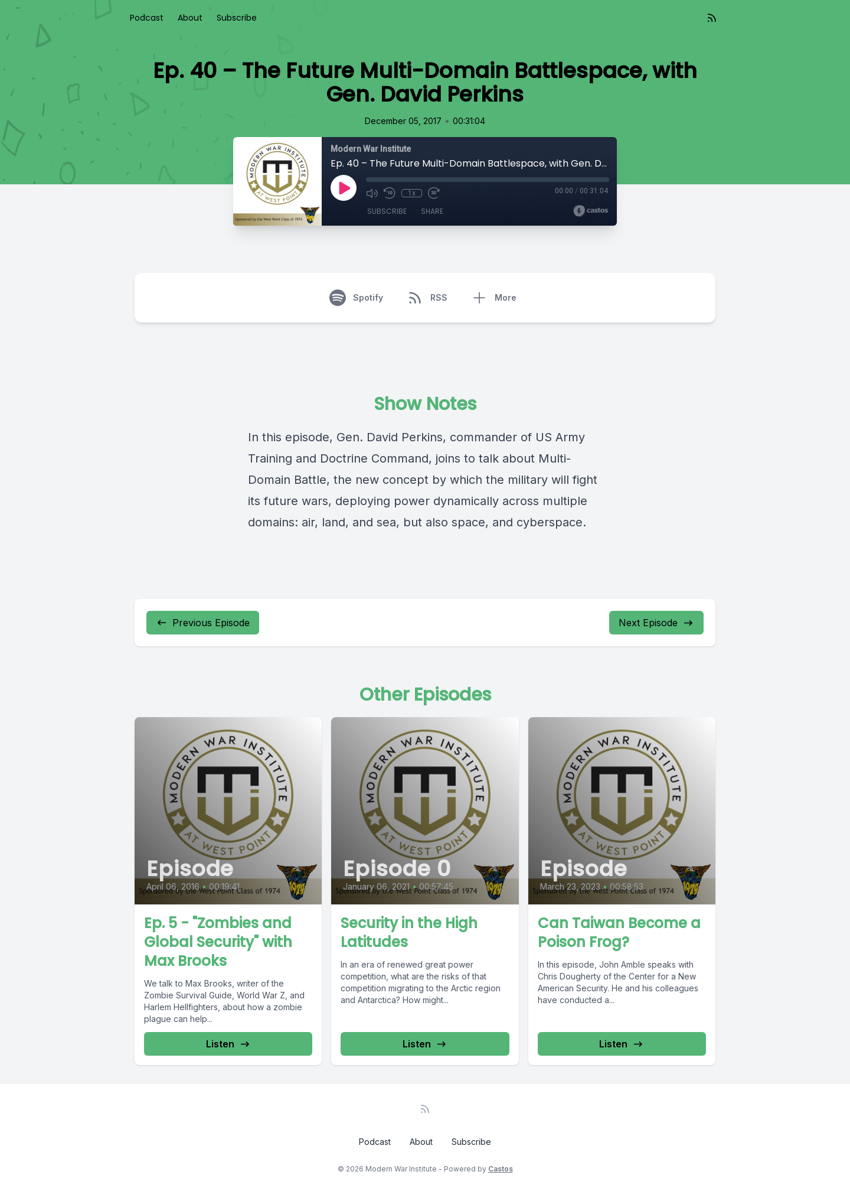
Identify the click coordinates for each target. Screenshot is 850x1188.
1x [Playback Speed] (411, 193)
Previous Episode (203, 623)
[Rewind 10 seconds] (389, 193)
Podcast (147, 18)
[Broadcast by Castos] (590, 211)
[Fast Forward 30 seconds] (432, 193)
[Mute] (372, 193)
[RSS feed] (711, 17)
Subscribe (237, 18)
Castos (500, 1168)
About (190, 18)
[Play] (344, 188)
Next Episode (656, 623)
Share (432, 212)
